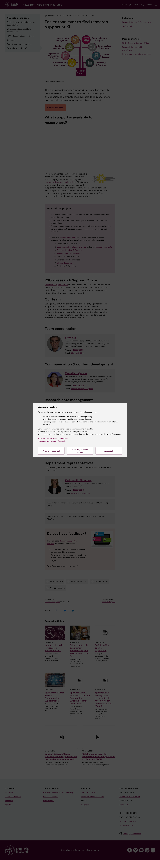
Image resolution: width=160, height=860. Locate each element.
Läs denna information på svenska (52, 441)
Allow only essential (51, 451)
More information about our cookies (53, 438)
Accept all (108, 451)
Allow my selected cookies (80, 450)
